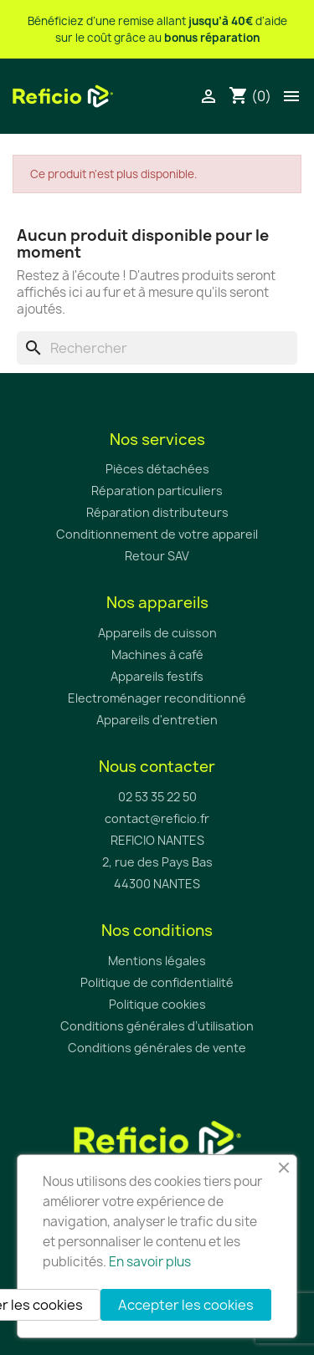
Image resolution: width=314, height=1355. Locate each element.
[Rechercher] (157, 348)
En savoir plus (150, 1262)
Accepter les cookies (186, 1305)
